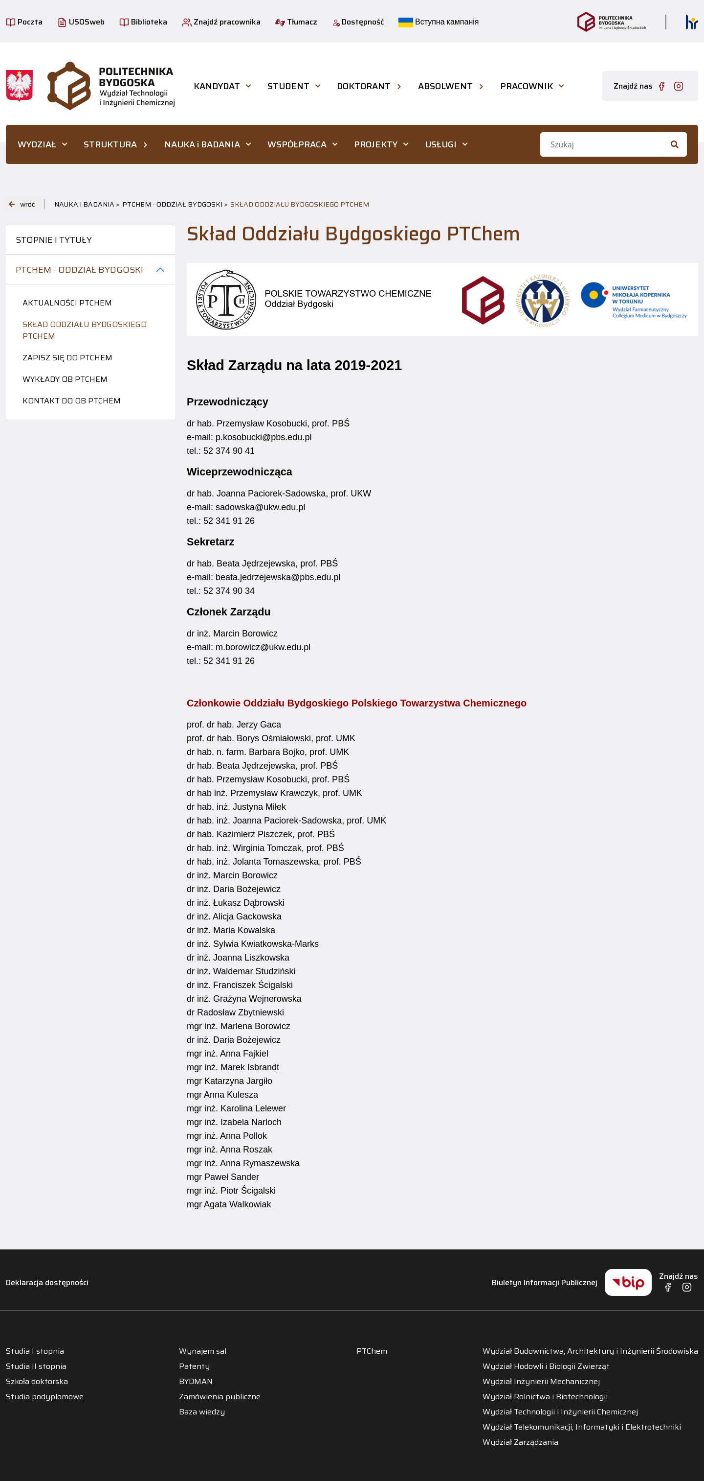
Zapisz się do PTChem (67, 358)
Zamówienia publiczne (220, 1397)
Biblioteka (143, 22)
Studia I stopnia (35, 1351)
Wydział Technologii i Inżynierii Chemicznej (560, 1412)
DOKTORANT (364, 86)
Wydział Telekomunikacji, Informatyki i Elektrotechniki (582, 1427)
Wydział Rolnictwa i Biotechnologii (545, 1397)
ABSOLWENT (445, 86)
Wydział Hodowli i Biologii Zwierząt (546, 1366)
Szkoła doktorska (37, 1381)
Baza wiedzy (202, 1412)
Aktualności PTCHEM (67, 303)
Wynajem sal (202, 1351)
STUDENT (288, 86)
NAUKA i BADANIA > (87, 204)
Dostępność (358, 22)
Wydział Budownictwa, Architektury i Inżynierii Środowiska (590, 1351)
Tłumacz (296, 22)
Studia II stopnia (36, 1366)
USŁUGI (441, 144)
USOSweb (81, 22)
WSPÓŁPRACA (297, 144)
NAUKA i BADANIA (202, 144)
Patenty (194, 1366)
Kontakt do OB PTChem (71, 401)
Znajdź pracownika (221, 22)
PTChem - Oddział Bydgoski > (175, 204)
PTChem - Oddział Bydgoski (79, 270)
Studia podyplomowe (45, 1397)
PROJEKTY (375, 144)
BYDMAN (196, 1381)
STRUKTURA (110, 144)
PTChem (371, 1351)
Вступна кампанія (438, 22)
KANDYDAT (217, 86)
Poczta (24, 22)
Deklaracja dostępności (47, 1282)
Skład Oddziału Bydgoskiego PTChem (84, 330)
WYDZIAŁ (37, 144)
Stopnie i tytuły (54, 240)
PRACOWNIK (526, 86)
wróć (22, 204)
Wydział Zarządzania (520, 1442)
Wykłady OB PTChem (65, 379)
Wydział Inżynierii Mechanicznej (541, 1381)
